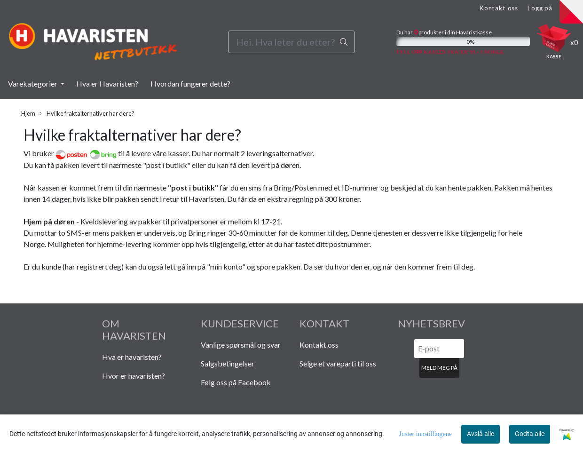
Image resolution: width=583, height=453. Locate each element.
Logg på (540, 8)
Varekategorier (33, 83)
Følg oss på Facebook (236, 382)
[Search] (291, 42)
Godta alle (529, 433)
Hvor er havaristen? (133, 375)
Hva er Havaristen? (107, 83)
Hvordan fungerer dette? (190, 83)
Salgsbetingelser (227, 363)
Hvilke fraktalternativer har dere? (86, 114)
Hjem (28, 113)
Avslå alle (480, 433)
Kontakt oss (498, 8)
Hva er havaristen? (132, 356)
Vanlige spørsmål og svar (241, 344)
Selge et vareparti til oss (337, 363)
